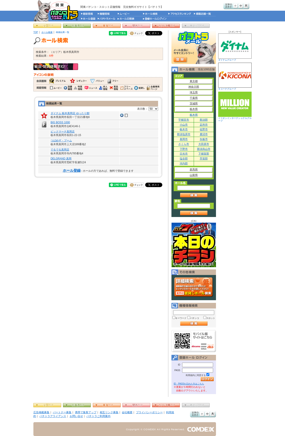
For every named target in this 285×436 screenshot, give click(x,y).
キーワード (180, 318)
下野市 (184, 149)
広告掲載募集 (41, 412)
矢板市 (204, 139)
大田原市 (203, 144)
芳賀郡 (204, 158)
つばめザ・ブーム (61, 140)
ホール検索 (47, 32)
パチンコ (194, 318)
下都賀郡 (203, 153)
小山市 (184, 124)
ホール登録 (72, 170)
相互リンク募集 (109, 412)
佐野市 (204, 129)
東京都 (194, 81)
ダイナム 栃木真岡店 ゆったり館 (70, 113)
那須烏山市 (203, 149)
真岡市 (184, 139)
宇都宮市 (183, 119)
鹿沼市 (204, 134)
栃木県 (194, 109)
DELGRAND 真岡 (61, 158)
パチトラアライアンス (52, 416)
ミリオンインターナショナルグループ (235, 107)
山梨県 (194, 175)
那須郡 (204, 119)
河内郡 (184, 163)
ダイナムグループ (235, 47)
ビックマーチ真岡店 (63, 131)
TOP (35, 32)
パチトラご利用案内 (98, 416)
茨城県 (194, 103)
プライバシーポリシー (149, 412)
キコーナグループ (235, 76)
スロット (210, 318)
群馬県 (194, 169)
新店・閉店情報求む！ (55, 66)
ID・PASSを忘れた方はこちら (189, 383)
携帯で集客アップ (85, 412)
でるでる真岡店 (60, 149)
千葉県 (194, 97)
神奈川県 (193, 86)
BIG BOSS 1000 (60, 122)
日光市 (184, 153)
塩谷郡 (184, 158)
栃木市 (184, 129)
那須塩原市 (183, 134)
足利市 (204, 124)
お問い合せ (76, 416)
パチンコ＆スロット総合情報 (56, 10)
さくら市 (183, 144)
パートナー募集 (62, 412)
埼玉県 (194, 92)
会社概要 (127, 412)
